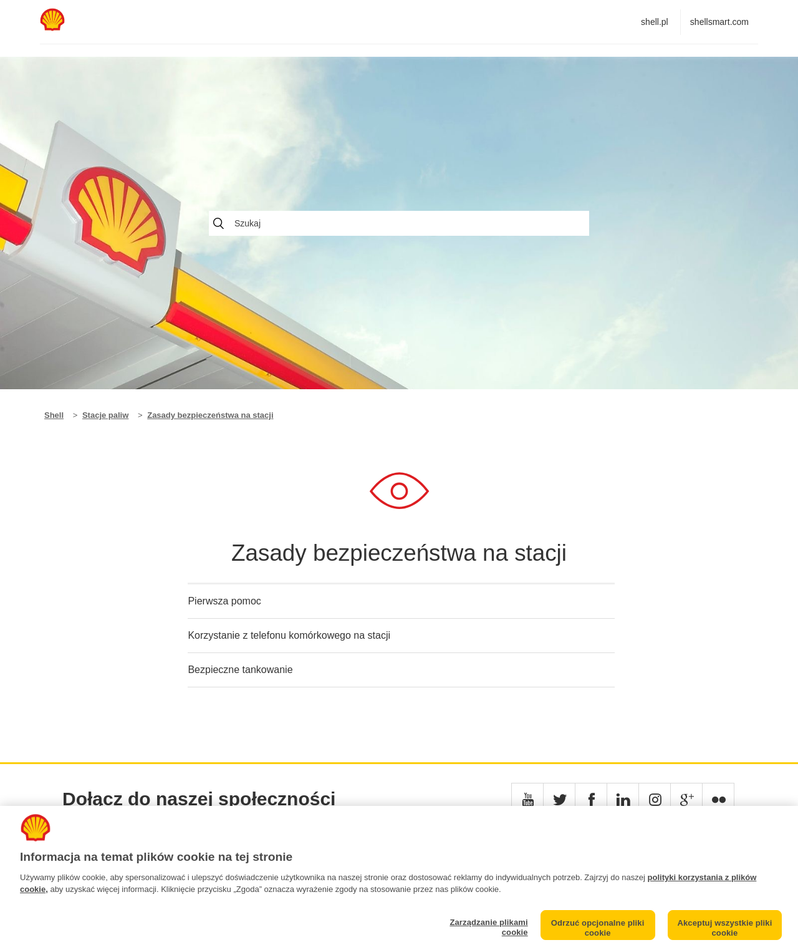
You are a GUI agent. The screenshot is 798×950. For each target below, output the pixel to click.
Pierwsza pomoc (224, 601)
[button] (527, 799)
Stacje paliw (105, 415)
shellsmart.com (719, 22)
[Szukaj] (399, 223)
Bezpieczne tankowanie (240, 669)
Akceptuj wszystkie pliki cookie (724, 928)
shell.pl (654, 22)
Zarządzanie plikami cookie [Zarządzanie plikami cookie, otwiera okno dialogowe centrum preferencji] (488, 927)
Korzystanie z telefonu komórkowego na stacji (289, 635)
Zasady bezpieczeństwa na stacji (210, 415)
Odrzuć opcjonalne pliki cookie (598, 928)
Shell (54, 415)
